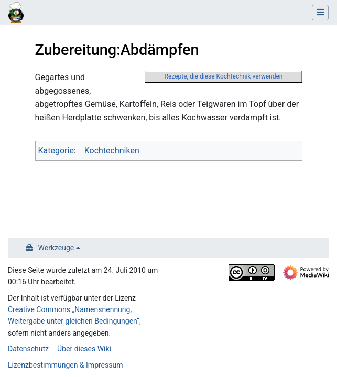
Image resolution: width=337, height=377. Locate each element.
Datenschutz (28, 349)
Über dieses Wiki (84, 349)
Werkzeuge (56, 247)
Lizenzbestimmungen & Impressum (65, 365)
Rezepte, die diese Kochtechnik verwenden (224, 76)
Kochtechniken (111, 151)
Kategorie (56, 151)
